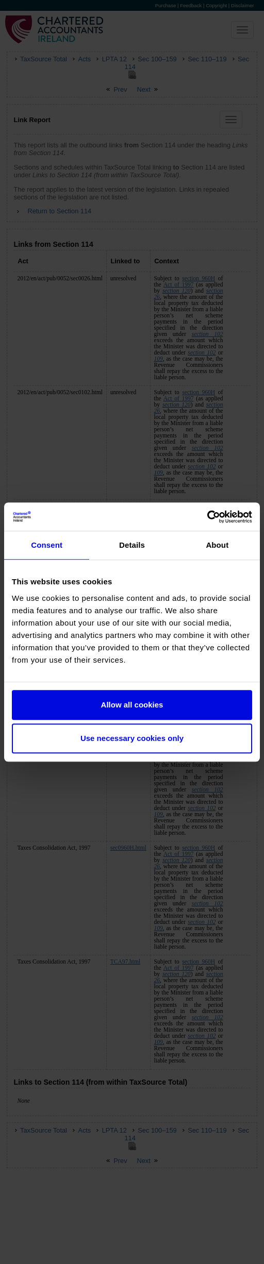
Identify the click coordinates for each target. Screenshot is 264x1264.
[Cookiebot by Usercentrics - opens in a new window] (207, 517)
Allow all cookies (132, 704)
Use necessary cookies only (132, 738)
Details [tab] (132, 545)
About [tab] (217, 545)
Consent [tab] (46, 545)
